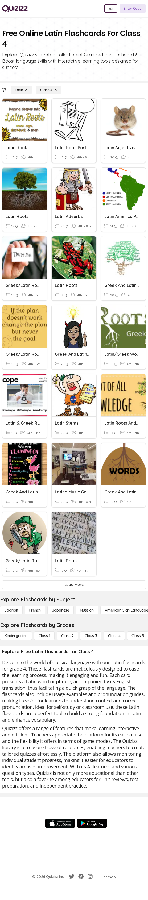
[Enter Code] (133, 8)
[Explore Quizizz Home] (15, 8)
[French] (35, 610)
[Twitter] (71, 876)
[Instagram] (90, 876)
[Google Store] (92, 823)
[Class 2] (67, 635)
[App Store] (60, 823)
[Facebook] (81, 876)
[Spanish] (11, 610)
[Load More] (74, 584)
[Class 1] (44, 635)
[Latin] (21, 90)
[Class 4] (48, 90)
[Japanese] (60, 610)
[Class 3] (90, 635)
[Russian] (87, 610)
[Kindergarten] (16, 635)
